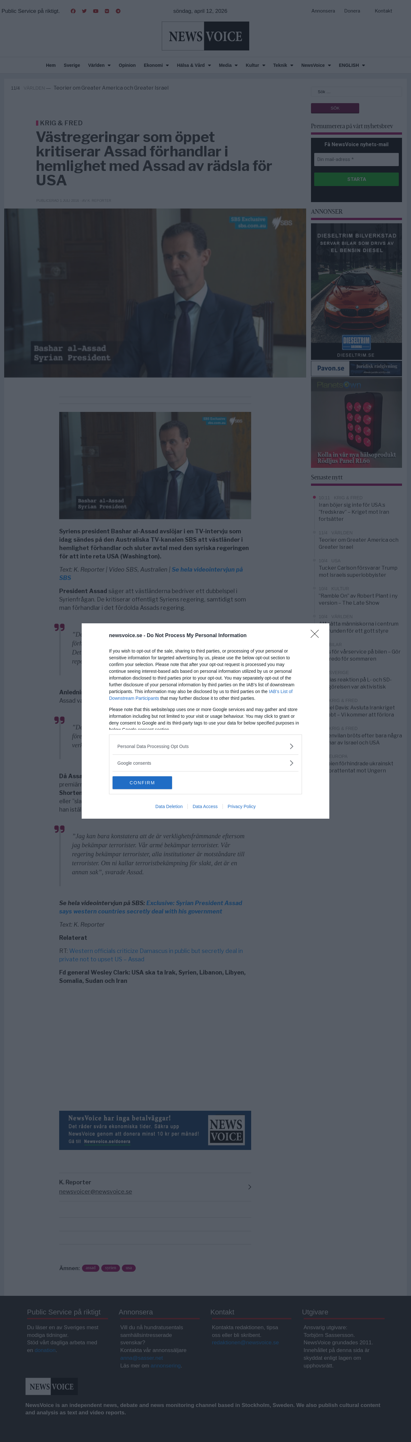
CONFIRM (143, 782)
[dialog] (205, 721)
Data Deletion (169, 806)
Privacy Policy (242, 806)
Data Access (205, 806)
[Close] (317, 636)
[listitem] (205, 746)
